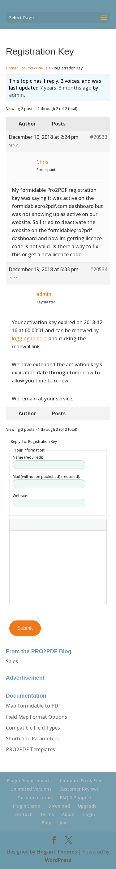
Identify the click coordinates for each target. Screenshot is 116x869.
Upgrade (87, 806)
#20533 (98, 137)
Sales (12, 661)
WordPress (58, 860)
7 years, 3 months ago (66, 87)
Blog (46, 823)
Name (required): (28, 457)
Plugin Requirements (29, 780)
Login (89, 814)
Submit (25, 628)
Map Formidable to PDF (33, 705)
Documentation (35, 798)
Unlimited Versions (31, 789)
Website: (20, 495)
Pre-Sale (43, 68)
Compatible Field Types (33, 727)
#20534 (98, 269)
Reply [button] (13, 145)
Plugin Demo (26, 806)
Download (59, 806)
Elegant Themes (57, 851)
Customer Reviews (79, 789)
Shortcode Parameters (32, 738)
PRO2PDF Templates (30, 749)
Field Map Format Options (36, 716)
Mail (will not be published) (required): (46, 476)
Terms (47, 814)
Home (11, 68)
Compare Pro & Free (81, 780)
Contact (23, 814)
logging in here (29, 338)
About (68, 814)
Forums (26, 68)
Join (63, 823)
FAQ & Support (76, 798)
